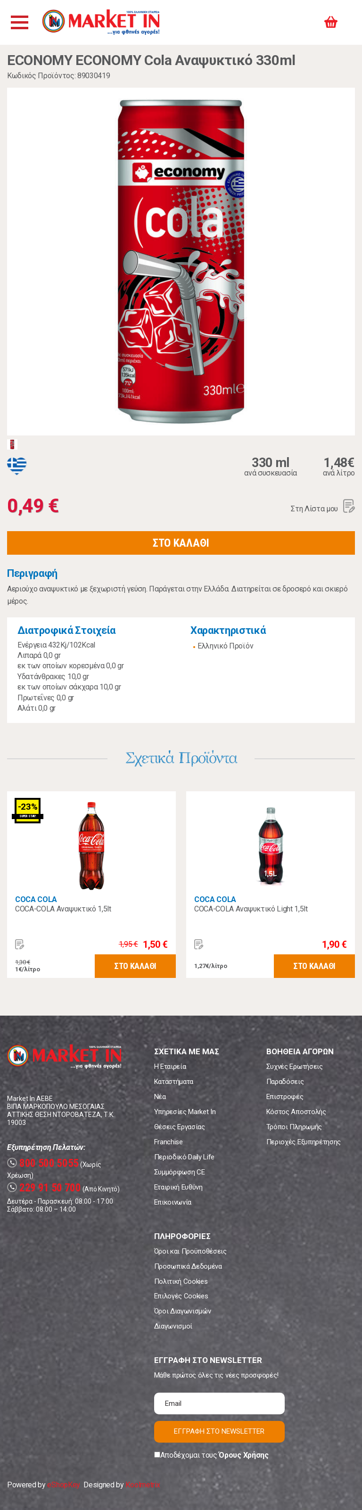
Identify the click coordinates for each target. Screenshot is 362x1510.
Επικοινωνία (172, 1202)
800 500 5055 (43, 1163)
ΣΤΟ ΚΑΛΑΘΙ (181, 543)
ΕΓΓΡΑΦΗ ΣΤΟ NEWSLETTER (219, 1431)
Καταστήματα (173, 1081)
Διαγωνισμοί (173, 1326)
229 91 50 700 (44, 1188)
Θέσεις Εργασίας (179, 1127)
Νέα (160, 1096)
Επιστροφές (285, 1096)
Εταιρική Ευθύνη (178, 1187)
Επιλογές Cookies (181, 1296)
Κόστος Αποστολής (296, 1112)
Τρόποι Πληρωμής (294, 1127)
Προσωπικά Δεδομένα (188, 1266)
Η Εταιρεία (170, 1066)
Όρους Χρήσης (243, 1455)
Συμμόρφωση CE (179, 1172)
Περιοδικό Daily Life (184, 1157)
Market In (102, 22)
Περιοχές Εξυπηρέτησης (303, 1142)
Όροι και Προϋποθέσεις (190, 1251)
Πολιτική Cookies (181, 1281)
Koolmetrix (142, 1484)
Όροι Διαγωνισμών (182, 1311)
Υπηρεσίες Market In (185, 1112)
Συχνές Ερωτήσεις (294, 1066)
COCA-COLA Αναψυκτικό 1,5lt (63, 908)
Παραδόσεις (285, 1081)
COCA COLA (36, 899)
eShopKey (63, 1484)
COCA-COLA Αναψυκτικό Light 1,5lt (251, 908)
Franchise (168, 1142)
